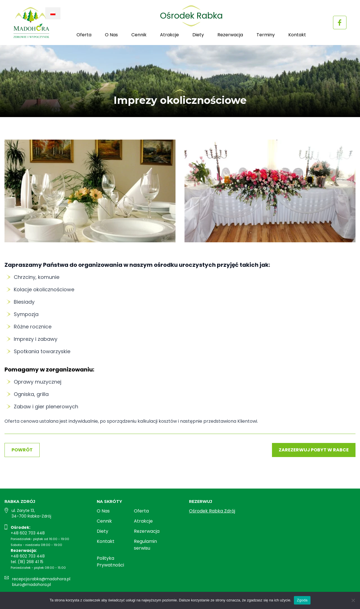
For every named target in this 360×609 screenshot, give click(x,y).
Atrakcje (169, 35)
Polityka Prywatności (110, 561)
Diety (198, 35)
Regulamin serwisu (145, 544)
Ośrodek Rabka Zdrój (212, 511)
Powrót (22, 450)
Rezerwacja (230, 35)
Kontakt (297, 35)
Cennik (139, 35)
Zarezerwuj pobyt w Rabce (314, 450)
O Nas (111, 35)
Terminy (265, 35)
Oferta (83, 35)
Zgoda (302, 600)
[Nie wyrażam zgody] (353, 600)
